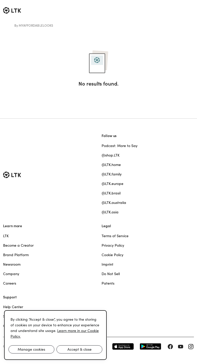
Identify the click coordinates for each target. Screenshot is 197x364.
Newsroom (12, 264)
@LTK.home (111, 164)
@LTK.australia (114, 202)
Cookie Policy (112, 255)
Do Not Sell (111, 274)
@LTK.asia (110, 212)
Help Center (13, 307)
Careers (9, 283)
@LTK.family (112, 174)
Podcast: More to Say (119, 145)
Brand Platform (16, 255)
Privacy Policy (113, 245)
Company (11, 274)
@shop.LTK (111, 155)
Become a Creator (18, 245)
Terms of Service (115, 236)
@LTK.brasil (111, 193)
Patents (108, 283)
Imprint (107, 264)
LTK (6, 236)
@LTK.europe (112, 183)
